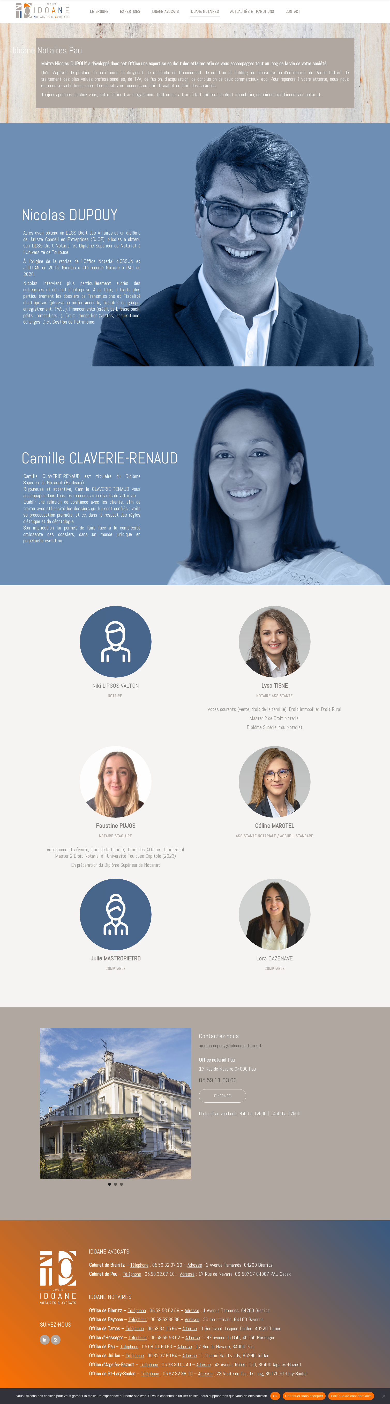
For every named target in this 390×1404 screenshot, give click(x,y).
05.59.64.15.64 (162, 1328)
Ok (275, 1396)
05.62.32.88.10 (178, 1373)
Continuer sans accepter (304, 1396)
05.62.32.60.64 (162, 1355)
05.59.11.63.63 (218, 1080)
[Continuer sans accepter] (383, 1396)
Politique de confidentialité (351, 1396)
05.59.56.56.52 (165, 1337)
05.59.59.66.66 (164, 1319)
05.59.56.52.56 (164, 1310)
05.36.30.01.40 (176, 1364)
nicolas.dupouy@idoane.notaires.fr (231, 1045)
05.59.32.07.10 (167, 1265)
